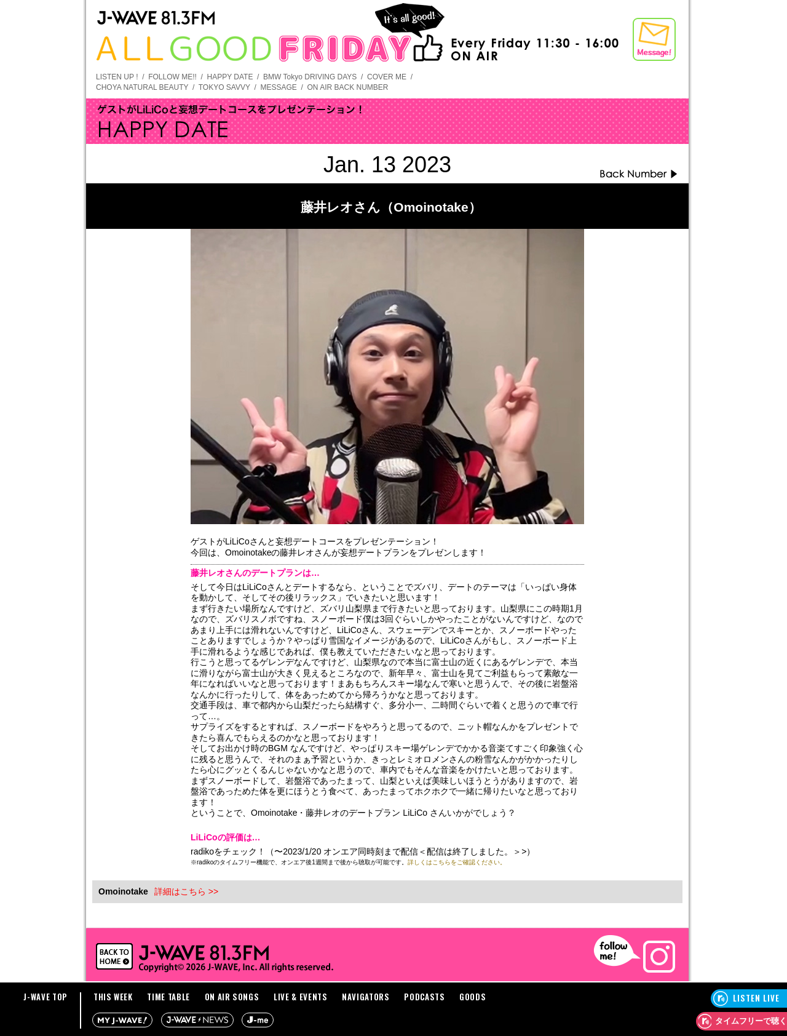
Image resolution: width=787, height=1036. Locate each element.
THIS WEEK (113, 996)
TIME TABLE (168, 996)
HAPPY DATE (230, 77)
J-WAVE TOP (45, 996)
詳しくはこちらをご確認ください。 (457, 862)
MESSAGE (278, 87)
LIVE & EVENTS (300, 996)
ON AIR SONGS (232, 996)
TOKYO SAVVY (224, 87)
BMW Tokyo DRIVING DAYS (310, 77)
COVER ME (386, 77)
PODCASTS (424, 996)
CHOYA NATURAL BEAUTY (142, 87)
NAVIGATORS (366, 996)
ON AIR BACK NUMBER (347, 87)
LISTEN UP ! (117, 77)
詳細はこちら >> (186, 891)
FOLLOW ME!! (172, 77)
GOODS (472, 996)
